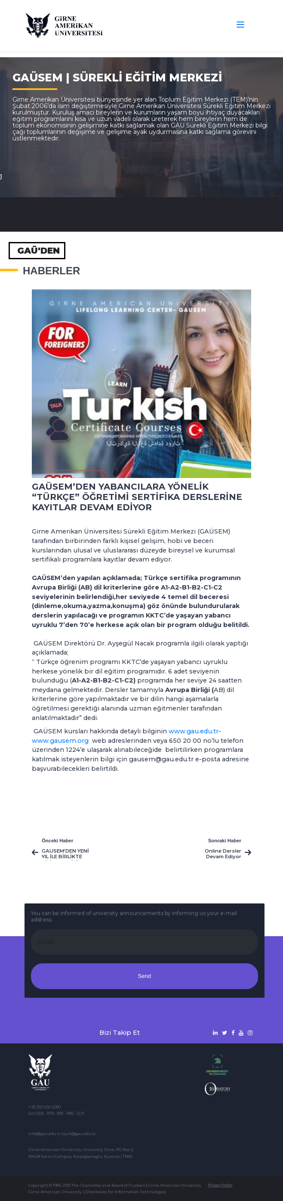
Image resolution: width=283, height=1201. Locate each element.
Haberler (51, 271)
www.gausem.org (60, 741)
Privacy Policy (220, 1185)
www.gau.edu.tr (193, 731)
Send (144, 976)
